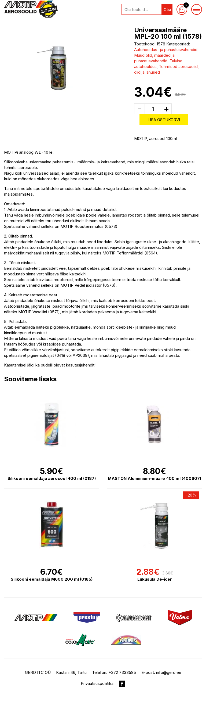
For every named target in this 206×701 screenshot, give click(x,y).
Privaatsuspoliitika (97, 683)
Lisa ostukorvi (164, 119)
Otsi (167, 9)
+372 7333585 (122, 672)
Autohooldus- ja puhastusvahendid (165, 49)
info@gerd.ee (168, 672)
